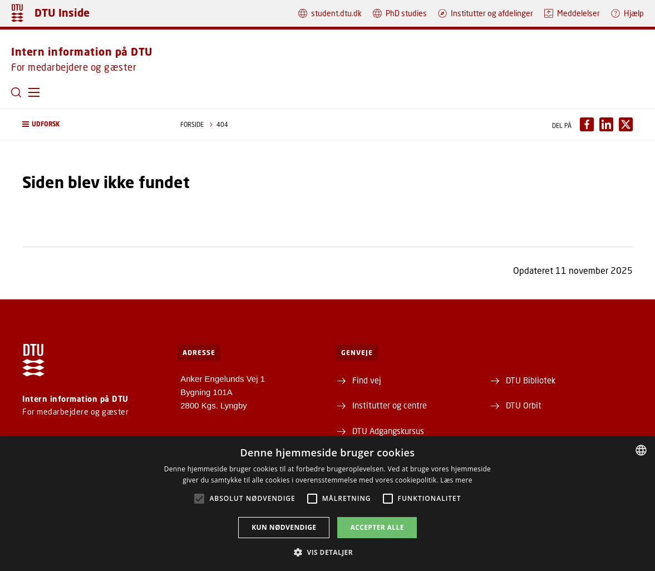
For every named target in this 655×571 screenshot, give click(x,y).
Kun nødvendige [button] (284, 527)
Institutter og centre (389, 405)
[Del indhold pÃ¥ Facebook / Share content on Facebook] (587, 124)
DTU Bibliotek (530, 380)
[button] (34, 92)
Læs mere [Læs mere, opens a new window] (456, 480)
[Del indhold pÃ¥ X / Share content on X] (626, 124)
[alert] (327, 503)
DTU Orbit (523, 405)
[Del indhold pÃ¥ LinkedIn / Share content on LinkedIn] (606, 124)
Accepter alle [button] (376, 527)
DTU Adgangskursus (388, 431)
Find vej (366, 380)
